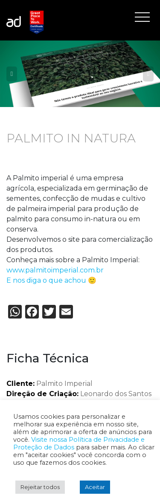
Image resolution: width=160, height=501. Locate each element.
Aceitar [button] (95, 487)
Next (148, 74)
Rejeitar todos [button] (40, 487)
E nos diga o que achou (46, 280)
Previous (11, 74)
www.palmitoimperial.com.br (55, 270)
